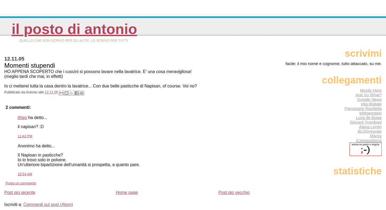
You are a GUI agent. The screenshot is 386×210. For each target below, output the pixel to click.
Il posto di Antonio (74, 29)
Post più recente (19, 192)
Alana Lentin (370, 126)
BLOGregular (370, 131)
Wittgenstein (370, 113)
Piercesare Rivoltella (363, 108)
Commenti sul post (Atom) (48, 204)
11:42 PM (25, 136)
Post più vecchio (234, 192)
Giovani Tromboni (366, 122)
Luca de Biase (369, 117)
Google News (369, 99)
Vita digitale (371, 104)
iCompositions (369, 140)
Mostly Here (371, 90)
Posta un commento (21, 183)
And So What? (368, 95)
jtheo (22, 117)
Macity (376, 135)
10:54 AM (25, 174)
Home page (127, 192)
